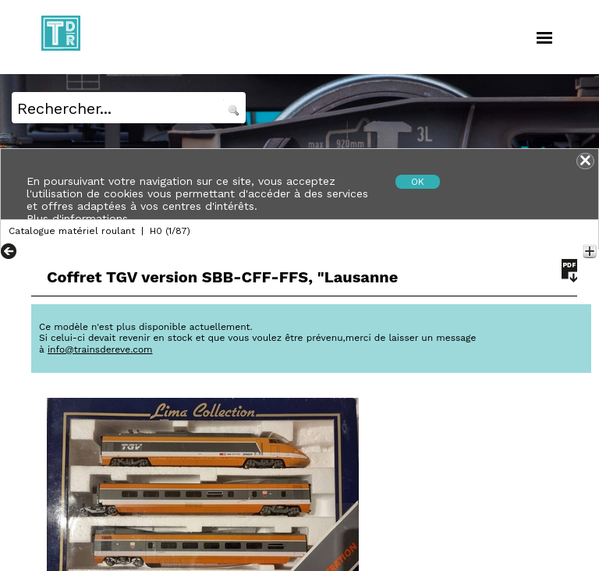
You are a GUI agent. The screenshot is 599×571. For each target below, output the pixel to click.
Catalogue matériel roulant (72, 230)
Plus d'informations (77, 218)
